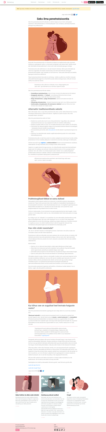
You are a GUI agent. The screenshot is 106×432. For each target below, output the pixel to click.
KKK (55, 424)
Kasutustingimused (20, 426)
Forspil (69, 395)
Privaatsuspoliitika (19, 424)
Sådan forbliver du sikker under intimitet (27, 395)
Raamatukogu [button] (41, 2)
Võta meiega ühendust (59, 428)
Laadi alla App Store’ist (34, 365)
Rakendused (33, 2)
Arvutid (48, 2)
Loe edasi (17, 406)
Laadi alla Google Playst (34, 368)
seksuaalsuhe (52, 130)
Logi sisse (64, 2)
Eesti (85, 2)
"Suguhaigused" (45, 335)
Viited (29, 373)
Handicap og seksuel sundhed (50, 395)
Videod (55, 426)
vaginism (43, 142)
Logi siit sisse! (75, 8)
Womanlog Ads (56, 2)
